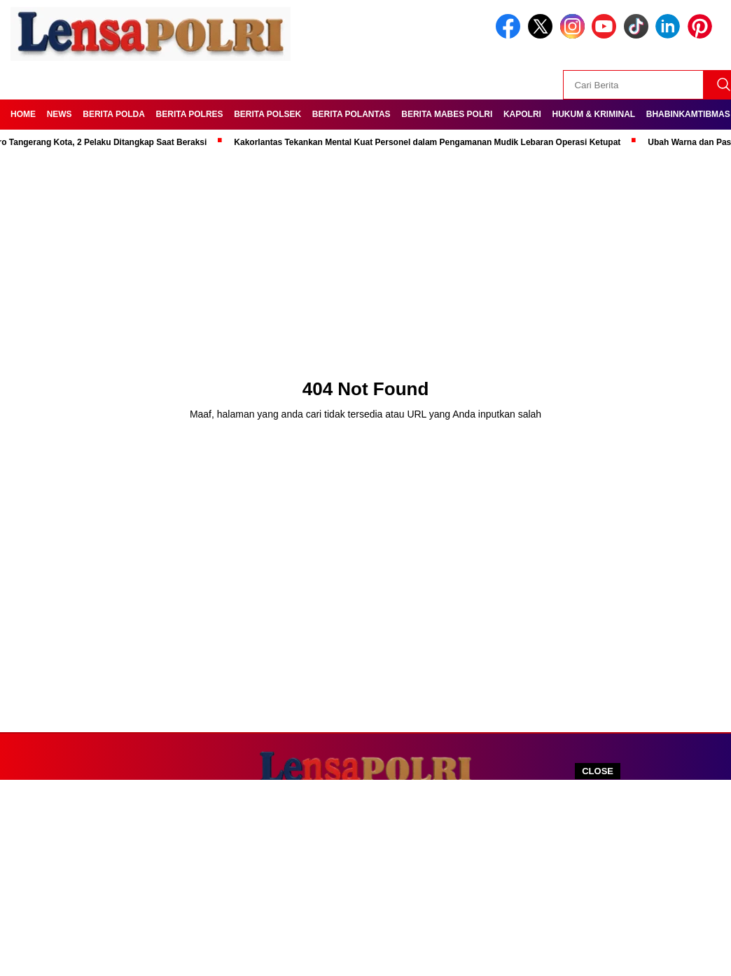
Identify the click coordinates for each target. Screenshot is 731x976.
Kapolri (522, 114)
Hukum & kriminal (594, 114)
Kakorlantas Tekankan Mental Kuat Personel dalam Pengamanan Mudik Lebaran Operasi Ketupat (430, 142)
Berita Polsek (267, 114)
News (59, 114)
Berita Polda (114, 114)
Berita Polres (189, 114)
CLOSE (597, 771)
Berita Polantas (351, 114)
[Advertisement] (365, 878)
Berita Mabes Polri (446, 114)
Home (23, 114)
